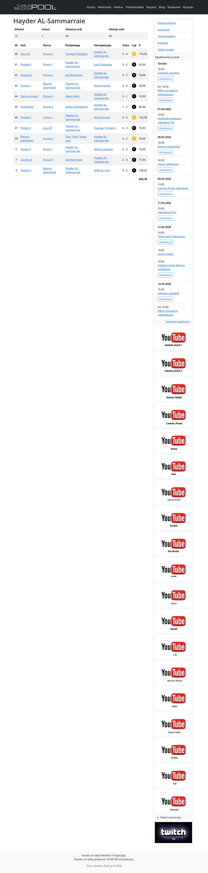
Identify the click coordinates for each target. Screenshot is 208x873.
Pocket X (48, 54)
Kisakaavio (174, 7)
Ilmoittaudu (165, 78)
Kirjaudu (188, 7)
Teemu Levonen (103, 149)
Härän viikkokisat (168, 164)
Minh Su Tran (102, 170)
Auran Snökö (165, 254)
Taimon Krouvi (29, 96)
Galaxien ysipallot (168, 73)
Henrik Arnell (102, 117)
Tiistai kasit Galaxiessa (171, 236)
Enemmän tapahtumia (177, 321)
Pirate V (47, 64)
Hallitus (118, 7)
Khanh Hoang (102, 85)
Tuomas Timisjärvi (76, 54)
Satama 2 (26, 75)
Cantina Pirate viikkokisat (173, 188)
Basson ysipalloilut (169, 146)
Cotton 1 (48, 117)
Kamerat (163, 43)
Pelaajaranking (167, 23)
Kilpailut (151, 7)
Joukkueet (164, 29)
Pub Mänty (27, 107)
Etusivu (91, 7)
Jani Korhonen (74, 75)
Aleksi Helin (72, 96)
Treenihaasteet (135, 7)
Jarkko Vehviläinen (76, 107)
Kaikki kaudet (166, 49)
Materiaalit (104, 7)
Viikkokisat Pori (167, 212)
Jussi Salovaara (103, 64)
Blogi (162, 7)
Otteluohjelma (166, 36)
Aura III (25, 54)
